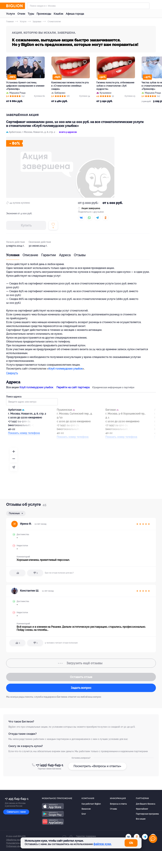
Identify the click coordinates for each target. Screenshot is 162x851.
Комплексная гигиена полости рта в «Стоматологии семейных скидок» (70, 85)
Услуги (10, 13)
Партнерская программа (147, 814)
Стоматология (52, 21)
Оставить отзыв (81, 677)
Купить (26, 225)
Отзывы (80, 255)
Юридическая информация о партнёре (113, 387)
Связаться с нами (16, 812)
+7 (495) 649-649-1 (49, 765)
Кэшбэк (58, 13)
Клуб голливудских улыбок (65, 368)
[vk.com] (128, 837)
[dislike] (35, 573)
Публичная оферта (15, 846)
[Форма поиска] (88, 6)
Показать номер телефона (24, 433)
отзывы (81, 663)
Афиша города (75, 13)
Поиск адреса (32, 400)
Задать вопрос (81, 687)
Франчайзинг (142, 809)
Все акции (140, 819)
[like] (17, 573)
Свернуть (12, 373)
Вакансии (86, 809)
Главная (10, 21)
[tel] (145, 837)
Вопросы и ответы (118, 804)
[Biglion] (15, 6)
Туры (31, 13)
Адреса (65, 255)
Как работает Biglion (91, 804)
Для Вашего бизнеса (145, 804)
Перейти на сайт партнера (73, 387)
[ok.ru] (136, 837)
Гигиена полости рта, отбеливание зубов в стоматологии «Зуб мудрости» (115, 85)
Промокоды (44, 13)
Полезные (14, 513)
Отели (21, 13)
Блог (84, 814)
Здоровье (34, 21)
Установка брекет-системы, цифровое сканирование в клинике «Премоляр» (25, 85)
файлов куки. (102, 844)
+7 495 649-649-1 (16, 798)
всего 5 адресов (68, 132)
